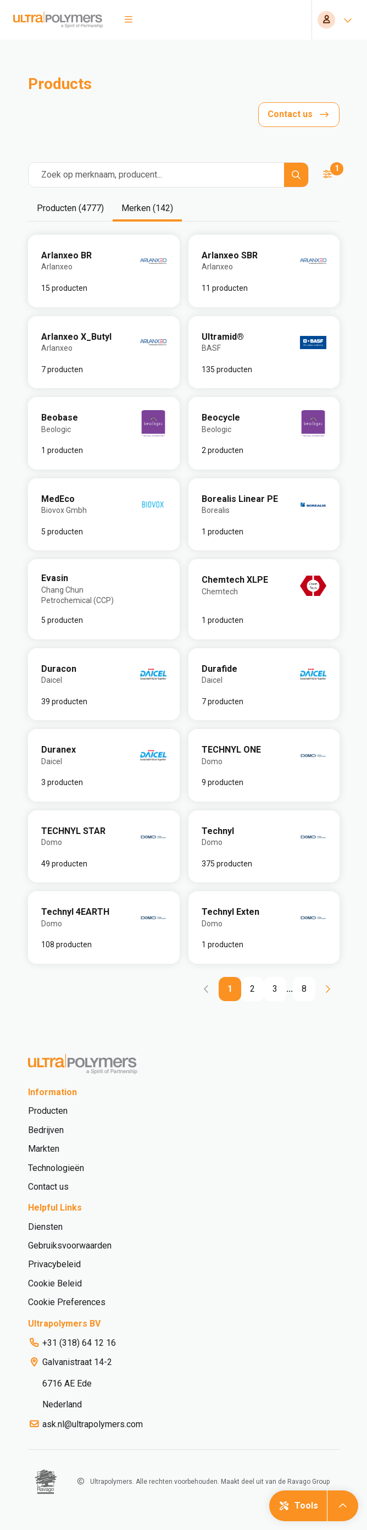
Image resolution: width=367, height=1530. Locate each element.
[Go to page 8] (304, 989)
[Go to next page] (327, 989)
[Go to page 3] (275, 989)
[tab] (70, 209)
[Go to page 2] (252, 989)
